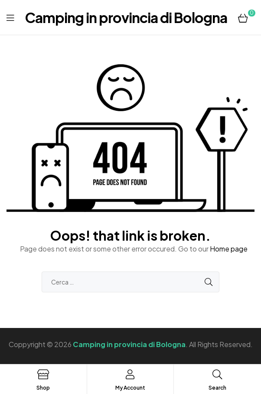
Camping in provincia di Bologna (126, 17)
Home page (229, 248)
